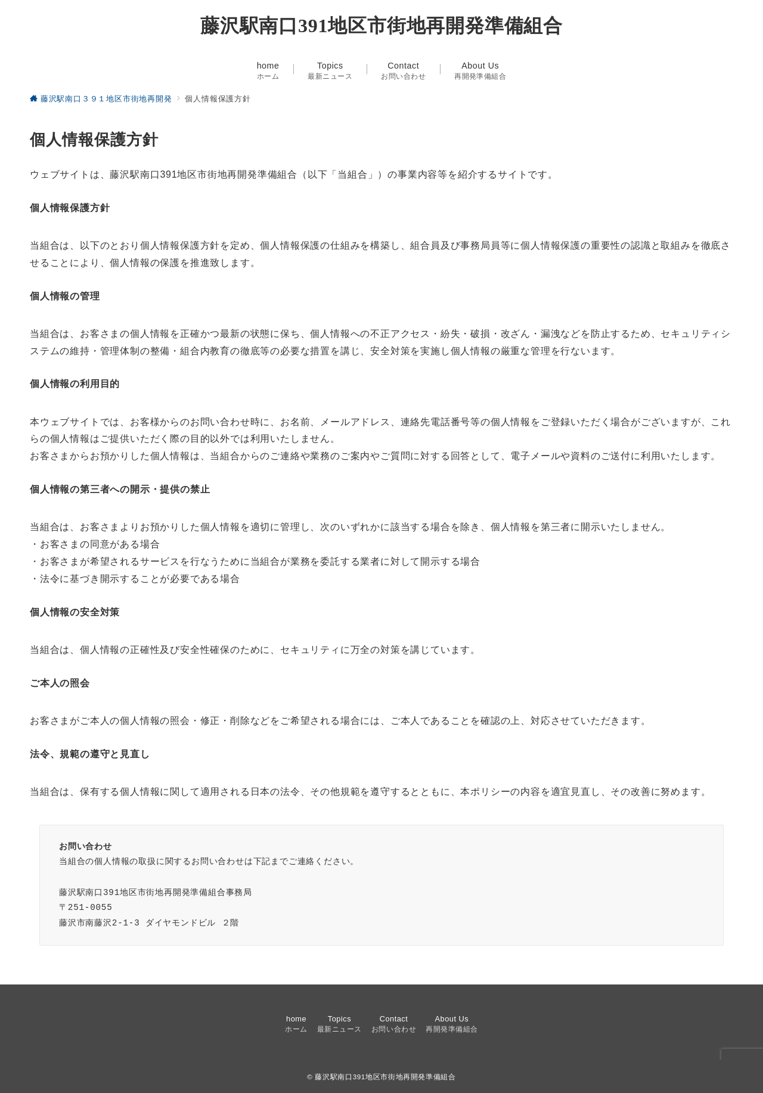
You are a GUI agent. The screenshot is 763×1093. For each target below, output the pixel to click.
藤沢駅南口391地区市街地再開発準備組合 (381, 25)
